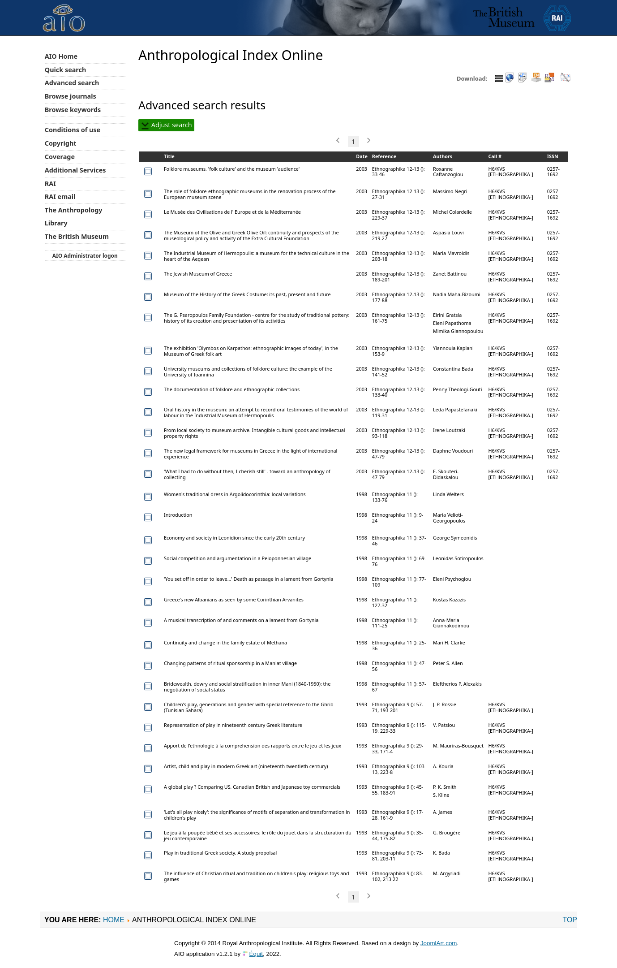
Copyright (61, 143)
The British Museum (77, 236)
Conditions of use (72, 129)
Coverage (60, 156)
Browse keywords (73, 109)
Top (569, 920)
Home (113, 920)
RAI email (60, 196)
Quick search (65, 69)
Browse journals (70, 96)
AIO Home (61, 56)
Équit (256, 954)
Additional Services (75, 170)
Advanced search (72, 82)
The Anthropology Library (74, 216)
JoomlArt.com (438, 943)
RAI (50, 183)
